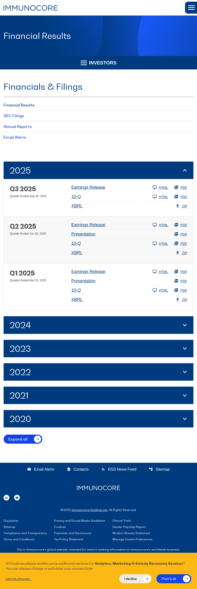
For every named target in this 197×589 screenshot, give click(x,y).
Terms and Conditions (19, 539)
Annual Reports (18, 126)
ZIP (181, 206)
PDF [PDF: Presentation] (180, 234)
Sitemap (159, 469)
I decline (130, 579)
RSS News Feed (118, 469)
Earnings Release (88, 187)
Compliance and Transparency (25, 533)
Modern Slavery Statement (131, 533)
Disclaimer (11, 520)
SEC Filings (14, 115)
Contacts (78, 469)
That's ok (168, 579)
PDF (180, 187)
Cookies (60, 527)
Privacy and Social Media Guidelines (79, 520)
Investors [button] (99, 62)
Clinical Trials (121, 520)
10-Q (76, 196)
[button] (191, 8)
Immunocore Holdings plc (89, 510)
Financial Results (19, 105)
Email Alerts (15, 137)
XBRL (76, 206)
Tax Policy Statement (68, 539)
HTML (160, 187)
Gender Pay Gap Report (129, 527)
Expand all (17, 439)
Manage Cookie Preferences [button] (132, 539)
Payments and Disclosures (73, 533)
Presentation (83, 234)
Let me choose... (18, 579)
